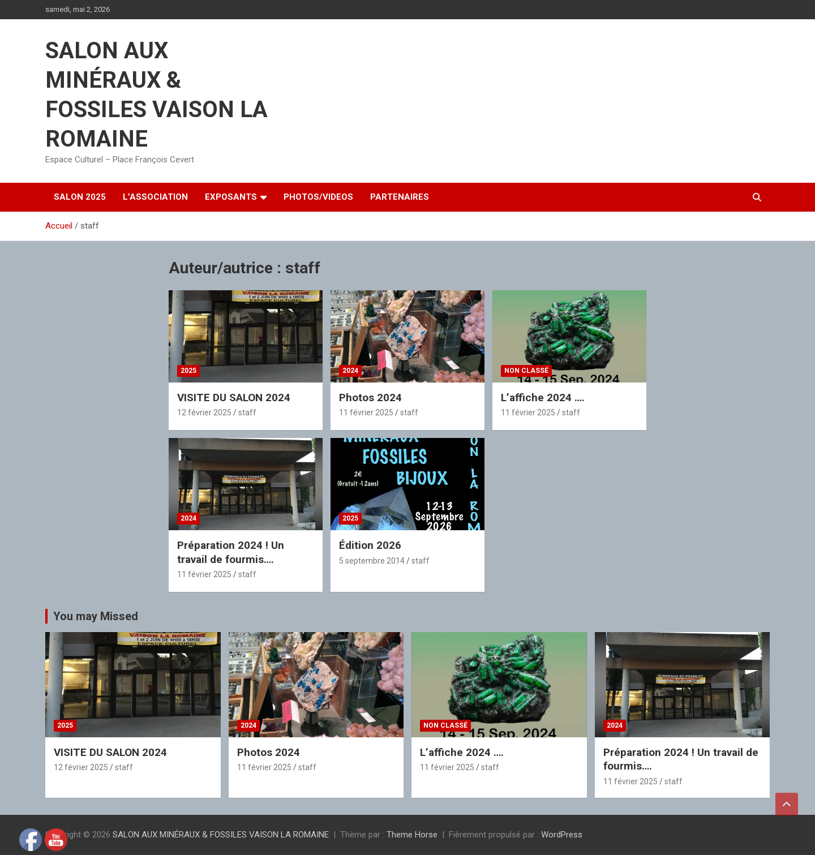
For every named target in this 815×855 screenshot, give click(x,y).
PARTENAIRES (399, 197)
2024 (350, 371)
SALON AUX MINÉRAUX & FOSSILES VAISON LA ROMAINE (221, 835)
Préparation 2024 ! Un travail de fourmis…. (230, 552)
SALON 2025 (80, 197)
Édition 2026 (370, 545)
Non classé (526, 371)
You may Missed (95, 616)
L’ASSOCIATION (155, 197)
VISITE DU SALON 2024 (233, 397)
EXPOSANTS (231, 197)
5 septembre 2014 (372, 560)
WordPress (561, 835)
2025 (188, 371)
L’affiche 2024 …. (543, 397)
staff (247, 412)
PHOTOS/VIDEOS (318, 197)
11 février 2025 (366, 412)
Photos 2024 (370, 397)
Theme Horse (412, 835)
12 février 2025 (204, 412)
